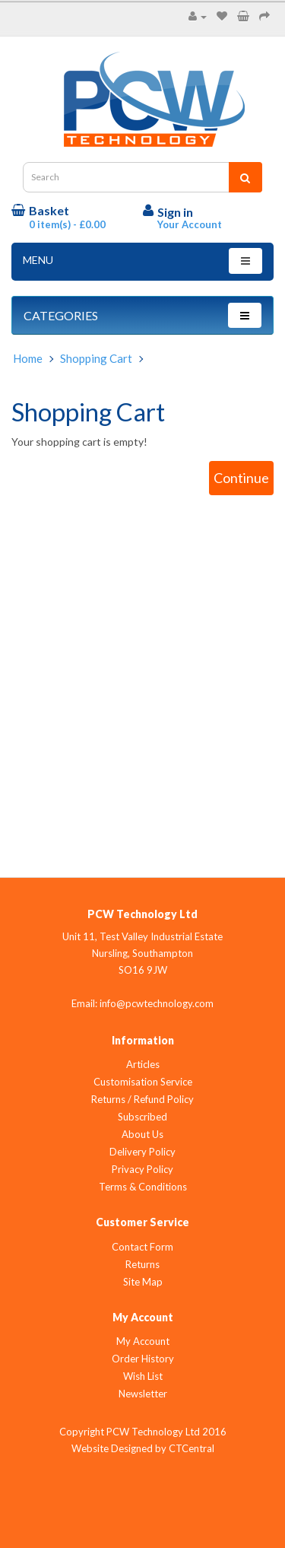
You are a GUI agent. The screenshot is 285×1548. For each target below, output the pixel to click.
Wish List (143, 1376)
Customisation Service (142, 1082)
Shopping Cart (96, 358)
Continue (241, 477)
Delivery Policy (142, 1152)
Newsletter (143, 1393)
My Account (142, 1341)
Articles (143, 1064)
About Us (142, 1134)
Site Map (143, 1282)
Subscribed (142, 1117)
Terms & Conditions (143, 1187)
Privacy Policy (142, 1169)
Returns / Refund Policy (142, 1099)
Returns (142, 1264)
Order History (143, 1359)
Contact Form (142, 1247)
